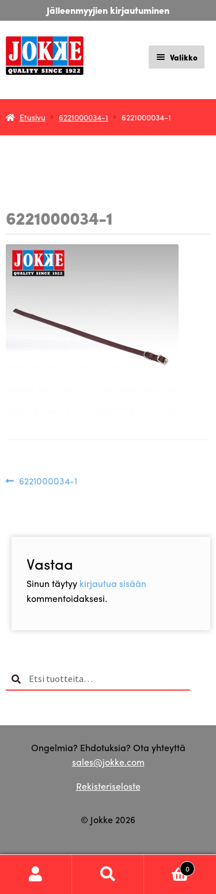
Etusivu (33, 117)
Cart (169, 865)
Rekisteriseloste (108, 786)
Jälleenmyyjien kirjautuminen (108, 10)
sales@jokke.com (108, 761)
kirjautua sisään (112, 583)
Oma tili (36, 874)
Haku (108, 874)
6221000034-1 (83, 117)
